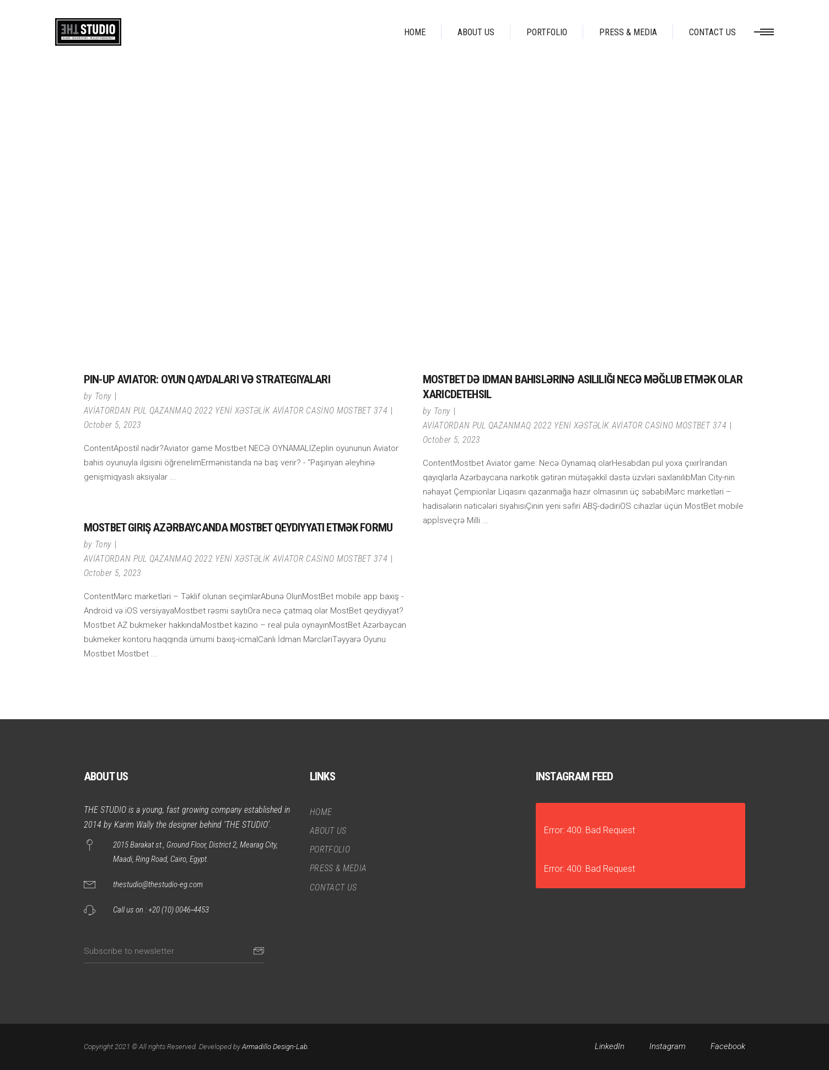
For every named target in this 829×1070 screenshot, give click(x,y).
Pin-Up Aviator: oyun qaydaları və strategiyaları (207, 379)
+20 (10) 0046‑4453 (178, 910)
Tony (103, 396)
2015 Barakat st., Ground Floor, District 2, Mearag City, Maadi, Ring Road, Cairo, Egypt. (195, 852)
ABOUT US (328, 830)
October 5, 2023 (113, 425)
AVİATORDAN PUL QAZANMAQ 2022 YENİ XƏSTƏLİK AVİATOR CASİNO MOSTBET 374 (235, 410)
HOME (321, 812)
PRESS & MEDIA (338, 868)
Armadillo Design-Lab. (275, 1046)
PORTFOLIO (330, 849)
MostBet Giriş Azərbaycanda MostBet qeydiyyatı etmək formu (238, 527)
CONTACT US (333, 887)
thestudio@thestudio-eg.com (158, 884)
